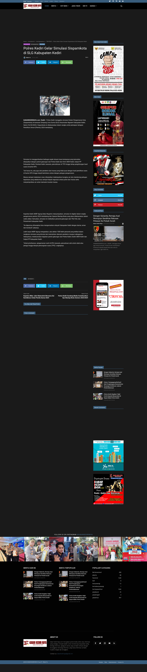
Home (47, 6)
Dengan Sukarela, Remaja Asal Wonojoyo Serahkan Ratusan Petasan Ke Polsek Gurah (106, 218)
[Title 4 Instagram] (86, 549)
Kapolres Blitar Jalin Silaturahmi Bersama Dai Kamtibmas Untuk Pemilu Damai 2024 (38, 297)
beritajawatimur (34, 44)
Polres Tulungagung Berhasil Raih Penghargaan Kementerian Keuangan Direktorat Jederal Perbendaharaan (78, 585)
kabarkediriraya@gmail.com (65, 654)
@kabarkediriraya (85, 534)
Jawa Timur (76, 6)
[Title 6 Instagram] (135, 549)
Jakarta (94, 575)
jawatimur (95, 598)
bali (93, 581)
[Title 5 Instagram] (110, 549)
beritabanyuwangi (98, 586)
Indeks (51, 1)
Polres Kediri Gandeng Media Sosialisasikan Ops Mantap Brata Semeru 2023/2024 (73, 297)
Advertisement (112, 662)
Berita (54, 6)
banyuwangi (96, 583)
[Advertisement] (73, 24)
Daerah (93, 6)
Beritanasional (97, 572)
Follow (120, 195)
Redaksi (37, 1)
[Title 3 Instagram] (61, 549)
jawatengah (96, 595)
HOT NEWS (64, 6)
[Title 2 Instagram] (36, 549)
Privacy (56, 1)
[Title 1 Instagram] (12, 549)
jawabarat (95, 592)
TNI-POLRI (42, 44)
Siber (41, 1)
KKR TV (85, 6)
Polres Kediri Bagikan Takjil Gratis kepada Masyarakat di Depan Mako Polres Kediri (112, 396)
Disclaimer (62, 1)
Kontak (46, 1)
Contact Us (121, 662)
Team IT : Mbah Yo (43, 662)
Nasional (95, 578)
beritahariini (27, 44)
